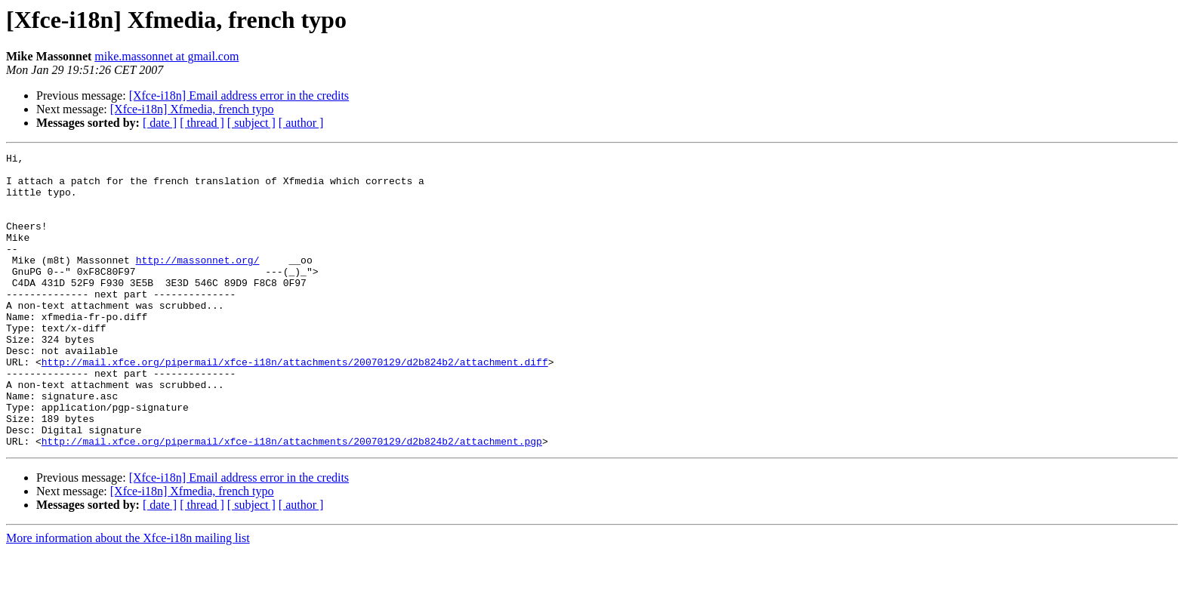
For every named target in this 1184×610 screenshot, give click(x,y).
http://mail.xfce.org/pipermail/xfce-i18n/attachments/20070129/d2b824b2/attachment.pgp (292, 500)
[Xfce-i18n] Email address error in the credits (239, 95)
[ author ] (301, 122)
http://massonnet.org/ (198, 282)
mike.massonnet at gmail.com (166, 56)
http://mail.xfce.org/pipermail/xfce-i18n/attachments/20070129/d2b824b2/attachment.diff (295, 404)
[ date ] (160, 122)
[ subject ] (251, 122)
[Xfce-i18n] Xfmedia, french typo (192, 109)
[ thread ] (202, 122)
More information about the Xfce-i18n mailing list (128, 596)
